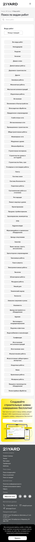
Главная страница (8, 456)
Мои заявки (6, 461)
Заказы (5, 458)
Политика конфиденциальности (12, 484)
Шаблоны (6, 466)
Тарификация (7, 463)
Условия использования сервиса (12, 486)
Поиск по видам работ (9, 472)
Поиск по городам (8, 477)
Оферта (5, 489)
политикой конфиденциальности (17, 533)
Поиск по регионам (8, 475)
